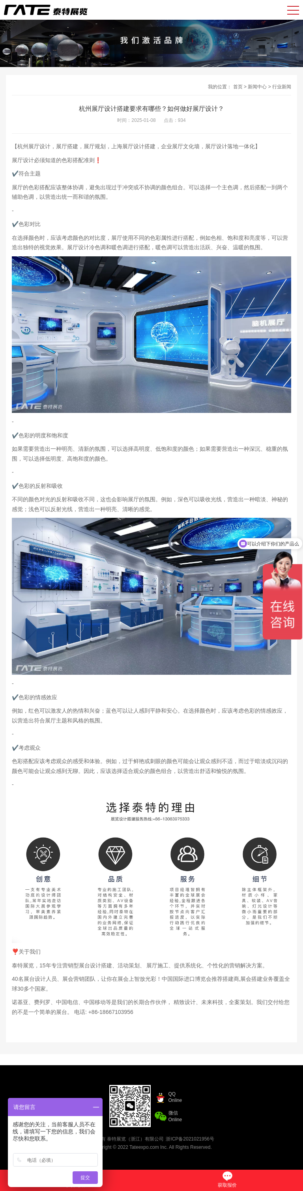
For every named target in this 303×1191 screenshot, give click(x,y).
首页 (238, 87)
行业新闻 (281, 87)
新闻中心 (257, 87)
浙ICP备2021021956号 (190, 1139)
